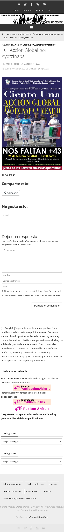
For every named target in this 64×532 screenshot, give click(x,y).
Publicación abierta (12, 484)
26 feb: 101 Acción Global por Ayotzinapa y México (41, 34)
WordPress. (43, 517)
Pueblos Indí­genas (35, 484)
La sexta (53, 484)
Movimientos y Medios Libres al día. (19, 498)
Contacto (27, 10)
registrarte (8, 414)
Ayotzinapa (12, 34)
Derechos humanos (12, 491)
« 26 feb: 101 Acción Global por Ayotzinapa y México (29, 44)
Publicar (40, 10)
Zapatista (46, 491)
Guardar (10, 174)
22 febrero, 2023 (32, 63)
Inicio (16, 10)
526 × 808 (37, 68)
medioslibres (12, 63)
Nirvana (32, 517)
